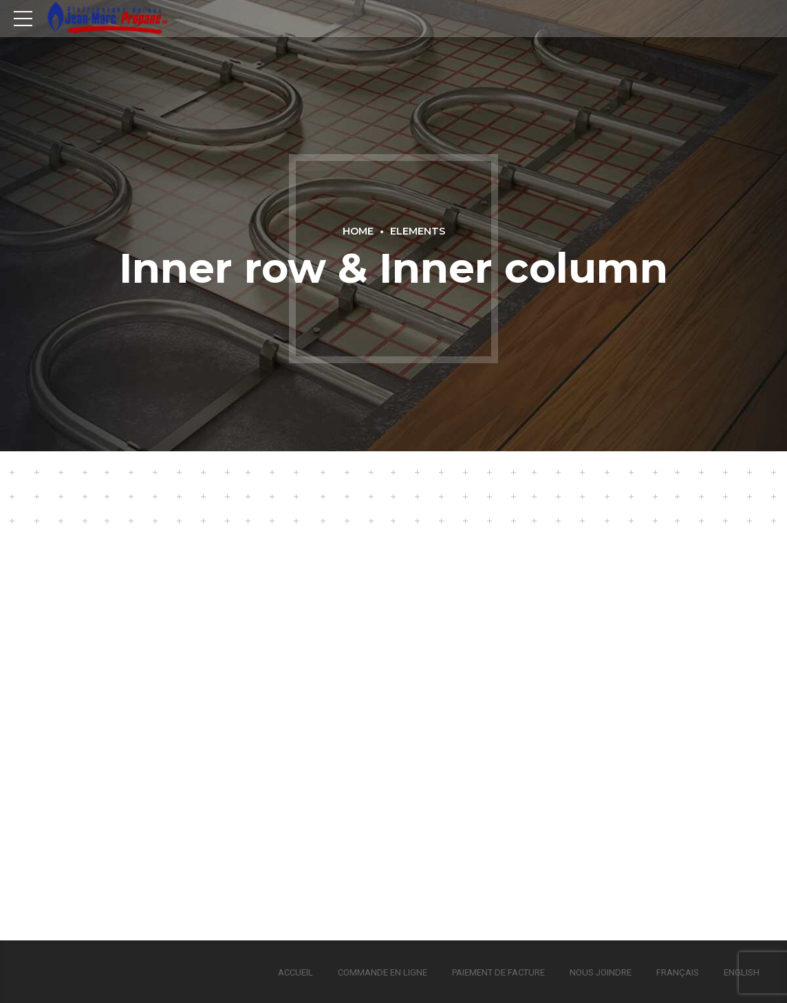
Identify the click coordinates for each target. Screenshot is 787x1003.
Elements (417, 231)
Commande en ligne (382, 972)
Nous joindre (601, 972)
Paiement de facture (498, 972)
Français (677, 972)
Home (358, 231)
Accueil (295, 972)
